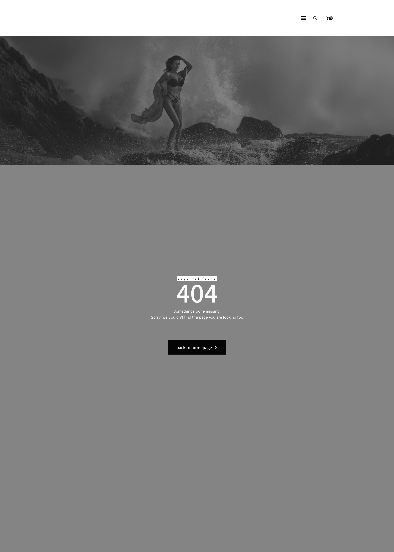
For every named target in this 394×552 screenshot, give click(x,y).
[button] (303, 18)
